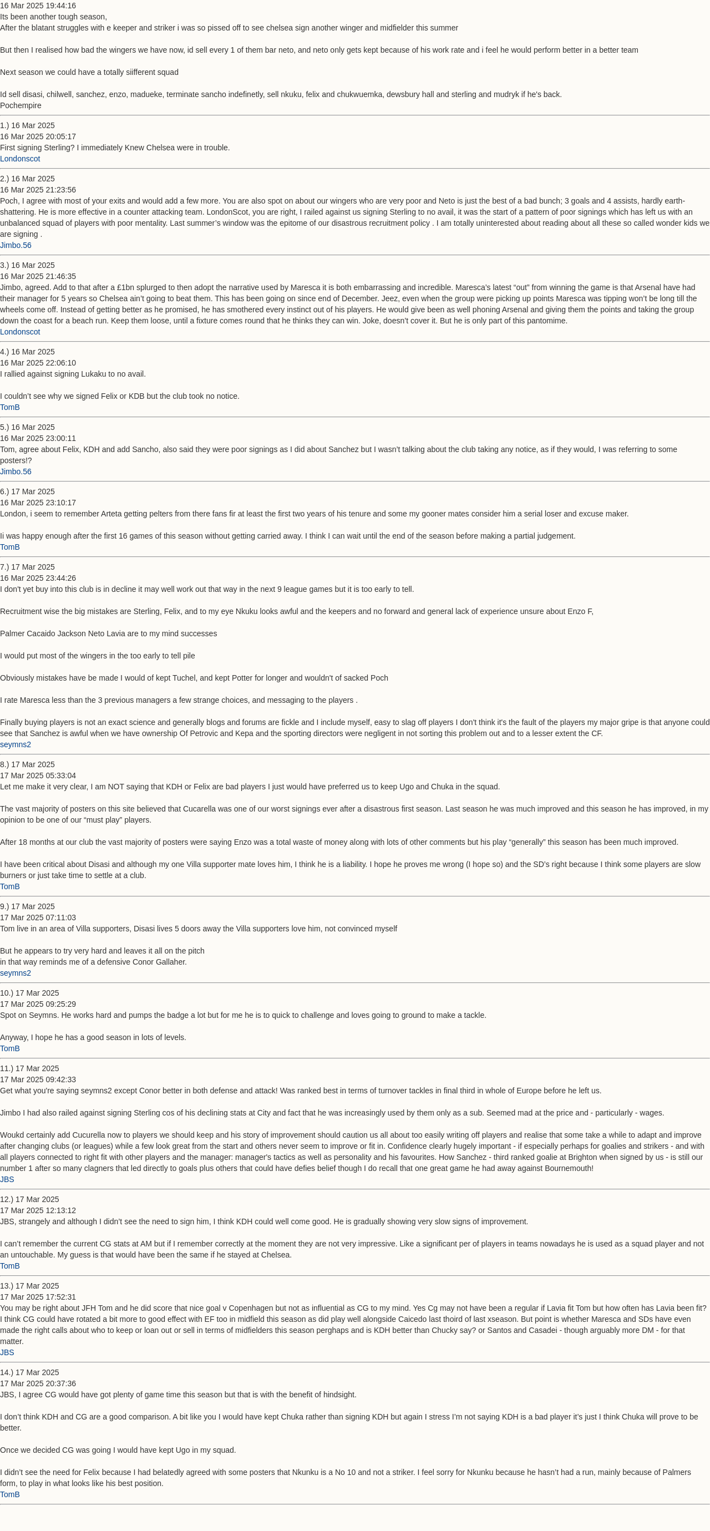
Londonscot (20, 158)
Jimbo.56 (16, 245)
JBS (7, 1179)
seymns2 (15, 744)
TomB (10, 407)
